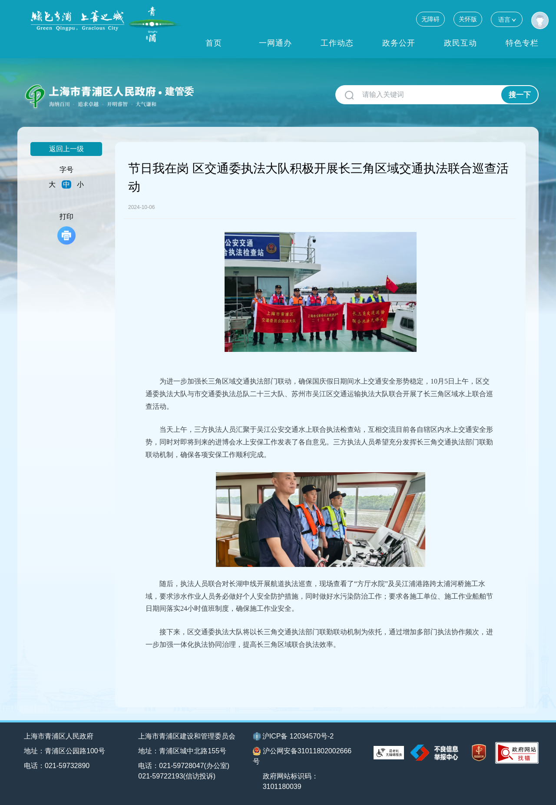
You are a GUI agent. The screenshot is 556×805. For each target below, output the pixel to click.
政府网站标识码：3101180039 (290, 781)
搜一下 (520, 95)
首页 (213, 43)
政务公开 (398, 43)
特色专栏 (522, 43)
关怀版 (468, 19)
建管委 (179, 91)
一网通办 (275, 43)
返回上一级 (66, 148)
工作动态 (337, 43)
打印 (66, 229)
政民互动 (460, 43)
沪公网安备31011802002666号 (302, 756)
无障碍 (430, 19)
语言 (506, 19)
